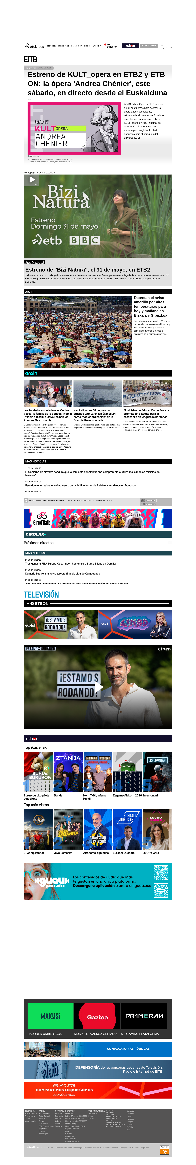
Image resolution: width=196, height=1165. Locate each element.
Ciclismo (68, 1134)
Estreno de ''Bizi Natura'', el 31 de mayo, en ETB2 (87, 270)
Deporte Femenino (72, 1129)
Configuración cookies (109, 1148)
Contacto (135, 1148)
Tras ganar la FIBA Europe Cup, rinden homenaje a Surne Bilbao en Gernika (70, 563)
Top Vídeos (93, 1113)
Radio (87, 46)
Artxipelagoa (43, 1134)
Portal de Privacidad (64, 1148)
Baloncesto (69, 1136)
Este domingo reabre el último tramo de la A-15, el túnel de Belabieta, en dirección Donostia (80, 485)
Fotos (91, 1116)
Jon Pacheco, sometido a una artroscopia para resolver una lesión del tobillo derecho (76, 583)
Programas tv (30, 1116)
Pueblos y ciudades (115, 1125)
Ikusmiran (58, 1123)
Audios (91, 1118)
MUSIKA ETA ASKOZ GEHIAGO (95, 1033)
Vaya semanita (30, 1121)
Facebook (130, 1114)
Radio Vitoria (43, 1118)
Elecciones (111, 1119)
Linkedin (130, 1124)
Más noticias (35, 461)
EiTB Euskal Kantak (46, 1126)
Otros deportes (71, 1139)
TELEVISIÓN (41, 595)
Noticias (52, 46)
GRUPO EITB (149, 45)
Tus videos (148, 504)
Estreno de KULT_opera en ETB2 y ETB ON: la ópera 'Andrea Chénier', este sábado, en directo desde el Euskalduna (97, 83)
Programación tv (31, 1113)
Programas (43, 1129)
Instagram (130, 1119)
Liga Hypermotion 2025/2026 (76, 1121)
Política (58, 1118)
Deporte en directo (72, 1141)
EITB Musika (43, 1123)
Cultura (57, 1121)
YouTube (130, 1127)
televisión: (30, 1111)
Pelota (67, 1131)
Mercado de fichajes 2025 (75, 1126)
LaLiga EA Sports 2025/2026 (76, 1116)
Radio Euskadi (44, 1116)
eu (167, 47)
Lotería (109, 1121)
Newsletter (131, 1111)
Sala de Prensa (113, 1127)
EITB (30, 60)
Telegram (130, 1122)
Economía (59, 1116)
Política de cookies (91, 1148)
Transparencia (125, 1148)
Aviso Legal (78, 1148)
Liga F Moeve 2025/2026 (74, 1118)
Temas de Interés (114, 1123)
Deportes (63, 46)
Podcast (42, 1131)
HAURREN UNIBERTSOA (45, 1033)
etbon (42, 603)
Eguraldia (58, 1126)
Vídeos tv (28, 1118)
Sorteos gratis (113, 1117)
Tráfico (110, 1115)
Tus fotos (148, 500)
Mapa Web (145, 1148)
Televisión (76, 46)
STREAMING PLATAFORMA (140, 1033)
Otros (95, 46)
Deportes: (70, 1111)
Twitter (129, 1116)
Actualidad (59, 1113)
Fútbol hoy (69, 1113)
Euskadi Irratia (44, 1113)
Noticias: (59, 1111)
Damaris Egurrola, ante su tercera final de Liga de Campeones (62, 573)
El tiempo (110, 1113)
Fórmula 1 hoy (70, 1123)
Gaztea (41, 1121)
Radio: (42, 1111)
